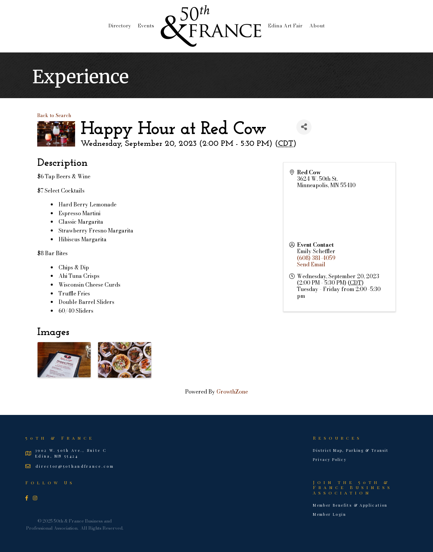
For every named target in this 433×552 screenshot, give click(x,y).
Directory (119, 25)
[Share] (304, 127)
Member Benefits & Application (350, 505)
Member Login (329, 514)
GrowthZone (232, 392)
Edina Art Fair (285, 25)
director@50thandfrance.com (75, 466)
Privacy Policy (329, 459)
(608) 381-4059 (316, 258)
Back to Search (54, 115)
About (317, 25)
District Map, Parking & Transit (350, 450)
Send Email (311, 264)
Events (146, 25)
